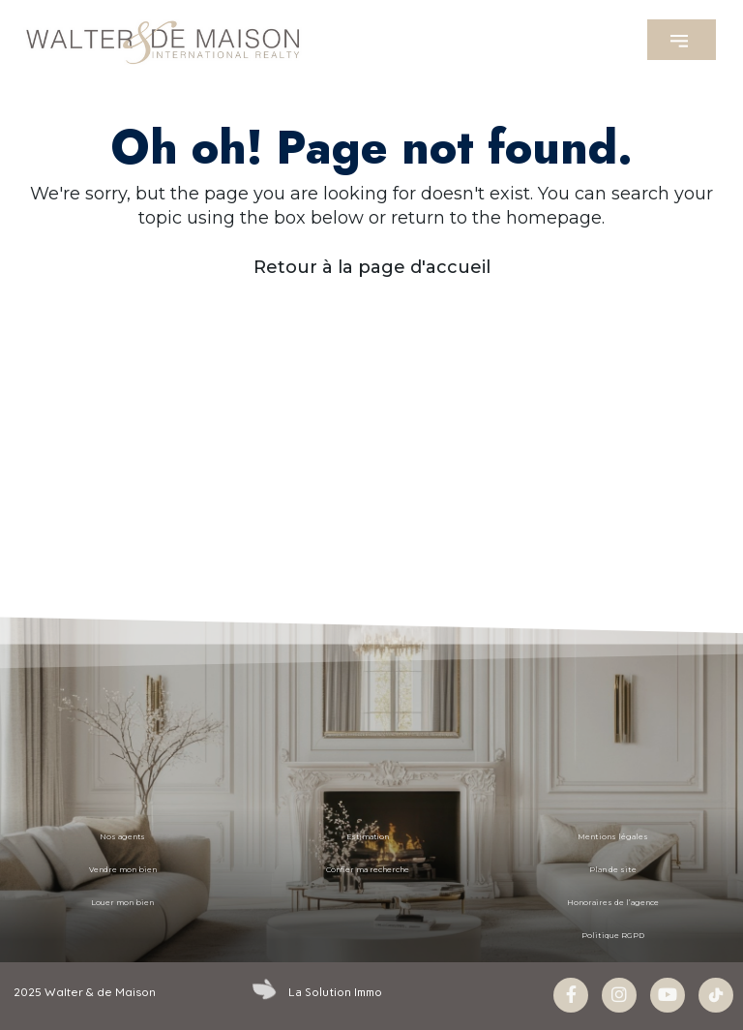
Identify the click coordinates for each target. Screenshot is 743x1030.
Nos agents (122, 837)
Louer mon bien (122, 902)
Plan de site (613, 869)
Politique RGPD (612, 935)
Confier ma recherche (367, 869)
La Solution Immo (335, 992)
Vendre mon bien (123, 869)
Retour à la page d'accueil (371, 267)
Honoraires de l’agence (613, 902)
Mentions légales (613, 837)
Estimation (367, 837)
